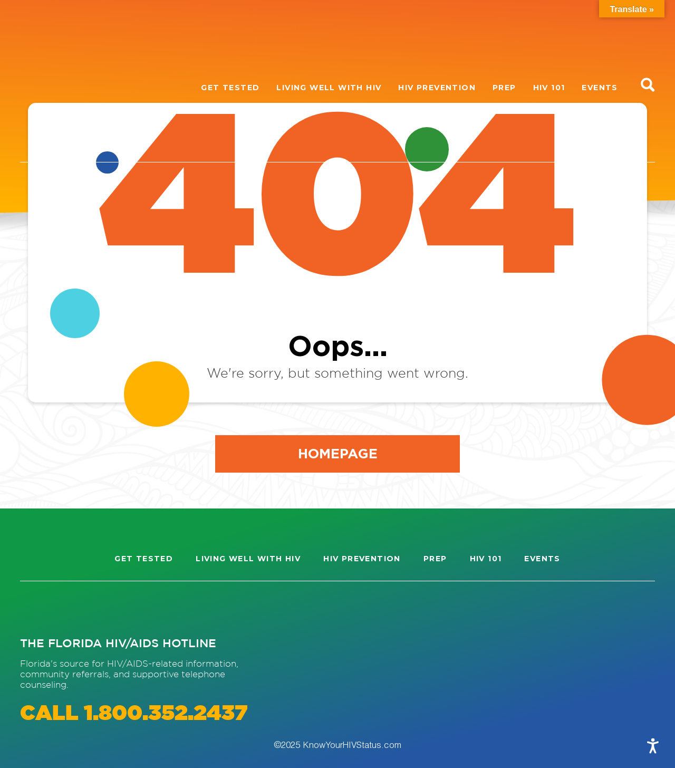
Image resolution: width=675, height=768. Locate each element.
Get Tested (230, 87)
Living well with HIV (328, 87)
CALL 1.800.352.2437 (133, 714)
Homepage (338, 453)
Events (600, 87)
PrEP (504, 87)
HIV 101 (549, 87)
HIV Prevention (437, 87)
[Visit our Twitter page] (114, 608)
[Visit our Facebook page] (76, 608)
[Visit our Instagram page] (38, 608)
